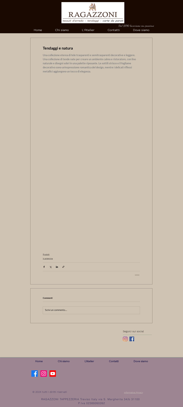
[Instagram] (125, 339)
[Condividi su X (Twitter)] (50, 267)
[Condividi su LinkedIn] (57, 267)
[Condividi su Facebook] (44, 267)
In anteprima (48, 258)
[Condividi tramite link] (63, 267)
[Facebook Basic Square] (131, 339)
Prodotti (46, 254)
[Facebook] (34, 373)
